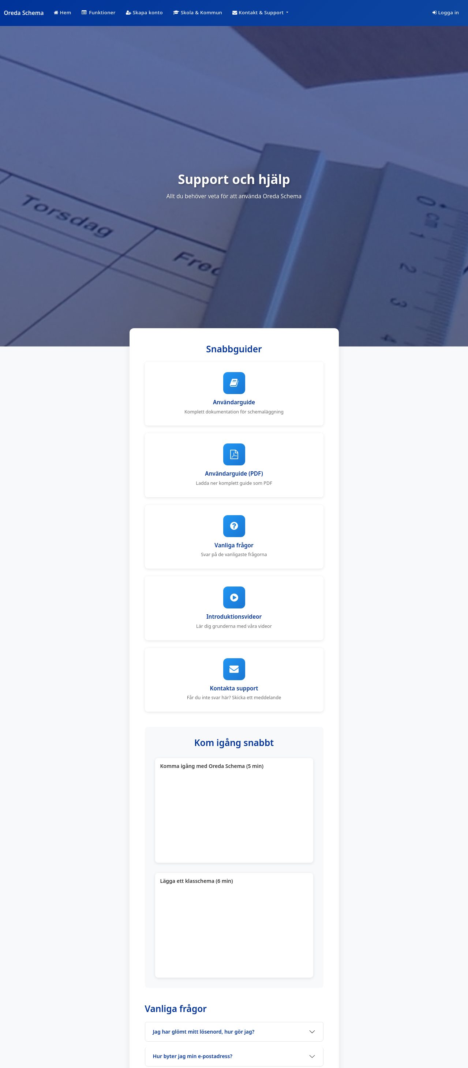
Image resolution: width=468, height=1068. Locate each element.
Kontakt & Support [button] (258, 12)
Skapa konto (144, 12)
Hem (62, 12)
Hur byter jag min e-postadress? (192, 1056)
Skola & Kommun (197, 12)
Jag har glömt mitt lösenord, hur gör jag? (204, 1031)
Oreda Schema (24, 13)
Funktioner (99, 12)
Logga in (446, 12)
